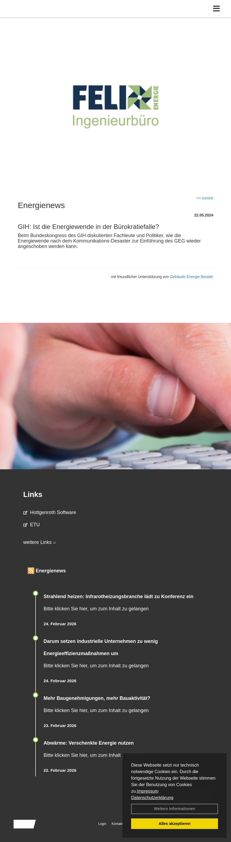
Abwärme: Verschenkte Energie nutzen (89, 743)
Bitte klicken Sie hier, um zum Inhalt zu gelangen (96, 608)
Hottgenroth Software (49, 512)
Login (102, 824)
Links (33, 494)
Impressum (147, 791)
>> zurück (205, 198)
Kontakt (117, 824)
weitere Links (39, 542)
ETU (31, 524)
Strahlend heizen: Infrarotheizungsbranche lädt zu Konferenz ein (119, 596)
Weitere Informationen (174, 808)
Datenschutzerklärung (152, 797)
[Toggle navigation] (216, 8)
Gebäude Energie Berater (191, 277)
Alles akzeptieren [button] (175, 823)
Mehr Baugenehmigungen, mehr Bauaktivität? (97, 698)
